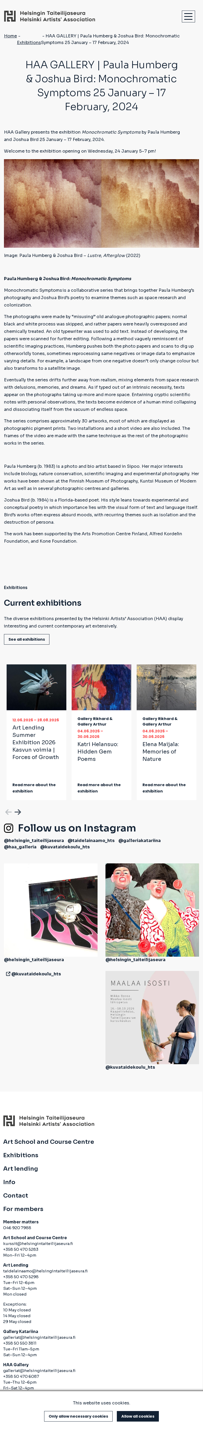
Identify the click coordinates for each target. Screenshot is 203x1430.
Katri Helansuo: (97, 751)
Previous (8, 811)
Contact (15, 1195)
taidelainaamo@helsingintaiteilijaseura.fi (45, 1270)
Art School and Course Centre (48, 1142)
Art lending (20, 1168)
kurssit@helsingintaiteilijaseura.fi (38, 1243)
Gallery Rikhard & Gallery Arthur (95, 721)
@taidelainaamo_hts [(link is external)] (91, 840)
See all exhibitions (26, 639)
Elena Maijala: (160, 751)
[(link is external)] (7, 974)
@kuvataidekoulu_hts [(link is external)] (65, 847)
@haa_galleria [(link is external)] (20, 847)
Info (9, 1182)
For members (23, 1209)
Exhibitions (29, 42)
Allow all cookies (137, 1416)
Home (10, 36)
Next (17, 811)
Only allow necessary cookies (78, 1416)
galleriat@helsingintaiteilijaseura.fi (39, 1337)
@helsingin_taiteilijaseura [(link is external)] (34, 840)
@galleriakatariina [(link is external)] (139, 840)
